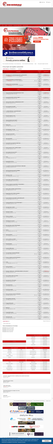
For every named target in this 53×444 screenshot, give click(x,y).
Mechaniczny (10, 76)
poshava (46, 79)
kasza (8, 153)
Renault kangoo (9, 243)
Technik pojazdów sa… (9, 368)
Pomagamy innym (9, 369)
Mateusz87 (9, 93)
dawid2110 (9, 208)
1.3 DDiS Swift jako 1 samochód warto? (13, 111)
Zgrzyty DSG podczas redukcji (8, 380)
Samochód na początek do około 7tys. (13, 143)
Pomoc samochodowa (33, 363)
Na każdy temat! (33, 368)
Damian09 (9, 226)
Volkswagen (8, 381)
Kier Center (5, 376)
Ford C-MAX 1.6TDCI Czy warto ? (12, 179)
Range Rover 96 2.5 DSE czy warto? (13, 193)
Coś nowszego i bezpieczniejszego (12, 252)
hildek (46, 106)
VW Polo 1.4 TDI (9, 175)
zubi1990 (46, 303)
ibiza (8, 281)
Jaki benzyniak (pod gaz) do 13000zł (13, 170)
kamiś (8, 276)
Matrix (8, 295)
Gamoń (46, 161)
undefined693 (10, 185)
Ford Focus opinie (9, 289)
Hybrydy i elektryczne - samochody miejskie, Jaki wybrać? (17, 271)
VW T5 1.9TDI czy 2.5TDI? (11, 239)
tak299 (47, 179)
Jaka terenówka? (9, 234)
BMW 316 (7, 307)
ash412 (9, 144)
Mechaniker (46, 138)
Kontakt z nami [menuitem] (48, 400)
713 (43, 341)
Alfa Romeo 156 (9, 316)
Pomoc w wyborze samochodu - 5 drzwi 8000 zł (15, 184)
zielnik (8, 272)
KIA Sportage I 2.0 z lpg (10, 129)
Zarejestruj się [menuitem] (42, 2)
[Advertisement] (26, 16)
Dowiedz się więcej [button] (21, 442)
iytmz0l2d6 (9, 351)
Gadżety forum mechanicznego (12, 84)
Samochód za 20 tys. (10, 161)
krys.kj (8, 116)
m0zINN (9, 217)
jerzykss (46, 152)
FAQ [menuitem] (2, 25)
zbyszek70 (9, 139)
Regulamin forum (10, 386)
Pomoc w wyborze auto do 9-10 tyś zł (13, 257)
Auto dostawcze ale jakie (10, 106)
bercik (8, 112)
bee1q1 (9, 212)
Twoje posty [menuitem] (10, 25)
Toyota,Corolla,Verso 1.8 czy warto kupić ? (14, 202)
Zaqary (10, 354)
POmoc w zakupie (9, 216)
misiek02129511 (10, 130)
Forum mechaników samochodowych (12, 437)
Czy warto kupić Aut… (33, 351)
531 (43, 343)
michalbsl (9, 249)
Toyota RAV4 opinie (9, 312)
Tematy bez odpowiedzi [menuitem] (17, 25)
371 (43, 344)
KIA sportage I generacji (10, 298)
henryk (47, 243)
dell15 (8, 148)
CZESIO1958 (47, 289)
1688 (43, 338)
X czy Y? (33, 355)
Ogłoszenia (20, 76)
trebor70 (46, 275)
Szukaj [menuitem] (6, 25)
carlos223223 (33, 344)
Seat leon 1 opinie (9, 211)
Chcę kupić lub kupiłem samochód (13, 66)
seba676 (9, 203)
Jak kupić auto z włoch (10, 207)
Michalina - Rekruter (10, 355)
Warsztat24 (9, 258)
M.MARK (9, 313)
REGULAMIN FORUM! (6, 385)
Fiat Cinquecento (9, 284)
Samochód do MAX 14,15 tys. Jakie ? (13, 97)
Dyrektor (46, 316)
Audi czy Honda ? (9, 266)
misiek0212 (9, 121)
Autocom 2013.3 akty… (33, 352)
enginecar (46, 156)
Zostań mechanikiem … (33, 354)
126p (8, 308)
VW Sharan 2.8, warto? (10, 220)
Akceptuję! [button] (47, 440)
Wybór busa (8, 124)
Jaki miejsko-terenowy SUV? (11, 152)
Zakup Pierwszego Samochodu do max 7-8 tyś (15, 92)
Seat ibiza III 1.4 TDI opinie (11, 280)
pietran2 (5, 391)
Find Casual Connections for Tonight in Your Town (11, 390)
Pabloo (9, 299)
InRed (46, 252)
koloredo (9, 290)
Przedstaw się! (33, 365)
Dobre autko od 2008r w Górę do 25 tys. (13, 188)
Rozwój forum (21, 85)
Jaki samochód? (9, 138)
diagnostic (9, 162)
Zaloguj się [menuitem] (48, 2)
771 (43, 340)
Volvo (7, 156)
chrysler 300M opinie (10, 248)
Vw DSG (5, 381)
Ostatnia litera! (9, 366)
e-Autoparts (46, 184)
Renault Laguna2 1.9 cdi (10, 115)
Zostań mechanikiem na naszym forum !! (14, 79)
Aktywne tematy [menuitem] (25, 25)
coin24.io (9, 357)
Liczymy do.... (33, 357)
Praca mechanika (33, 366)
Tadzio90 (46, 84)
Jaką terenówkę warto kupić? (11, 120)
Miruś (8, 304)
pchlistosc (9, 107)
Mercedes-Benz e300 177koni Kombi (13, 225)
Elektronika (33, 369)
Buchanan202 (10, 352)
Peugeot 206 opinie (9, 303)
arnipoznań (46, 266)
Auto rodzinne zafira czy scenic (12, 275)
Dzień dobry (5, 395)
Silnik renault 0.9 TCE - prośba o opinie (13, 147)
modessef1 (9, 171)
